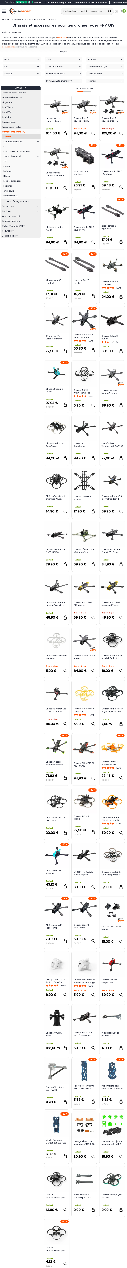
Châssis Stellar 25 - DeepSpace (55, 444)
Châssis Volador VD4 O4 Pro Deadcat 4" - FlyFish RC (112, 497)
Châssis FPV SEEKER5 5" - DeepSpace (83, 873)
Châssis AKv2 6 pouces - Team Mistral (53, 120)
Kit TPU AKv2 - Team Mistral (111, 927)
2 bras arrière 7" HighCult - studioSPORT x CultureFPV (53, 281)
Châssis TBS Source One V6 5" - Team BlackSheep (111, 551)
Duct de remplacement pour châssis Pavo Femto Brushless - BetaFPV (56, 1249)
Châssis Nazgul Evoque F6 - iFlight (54, 763)
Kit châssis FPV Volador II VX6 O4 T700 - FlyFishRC (112, 444)
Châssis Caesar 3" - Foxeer (55, 390)
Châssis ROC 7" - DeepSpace (82, 444)
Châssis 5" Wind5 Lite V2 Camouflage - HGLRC (84, 551)
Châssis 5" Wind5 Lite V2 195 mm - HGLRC (56, 710)
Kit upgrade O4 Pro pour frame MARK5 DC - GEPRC (84, 1142)
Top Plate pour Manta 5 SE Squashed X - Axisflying (84, 1087)
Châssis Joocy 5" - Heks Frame (55, 926)
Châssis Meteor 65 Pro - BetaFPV (56, 657)
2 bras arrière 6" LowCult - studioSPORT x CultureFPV (81, 281)
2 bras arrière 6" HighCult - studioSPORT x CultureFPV (109, 227)
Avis (118, 287)
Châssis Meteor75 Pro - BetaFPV (84, 710)
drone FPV (62, 37)
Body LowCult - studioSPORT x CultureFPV (81, 173)
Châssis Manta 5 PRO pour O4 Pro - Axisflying (84, 228)
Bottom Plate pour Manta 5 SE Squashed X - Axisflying (112, 1087)
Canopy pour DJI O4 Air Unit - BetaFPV (55, 981)
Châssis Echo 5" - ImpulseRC (110, 283)
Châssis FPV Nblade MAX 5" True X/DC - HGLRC (83, 1034)
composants (8, 47)
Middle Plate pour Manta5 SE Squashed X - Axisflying (56, 1141)
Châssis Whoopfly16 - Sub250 (112, 1196)
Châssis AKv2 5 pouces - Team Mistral (81, 119)
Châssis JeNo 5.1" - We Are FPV (84, 657)
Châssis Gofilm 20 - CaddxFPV (55, 819)
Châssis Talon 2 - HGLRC (82, 817)
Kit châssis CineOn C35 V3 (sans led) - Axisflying (111, 819)
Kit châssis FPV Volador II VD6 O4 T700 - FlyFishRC (54, 337)
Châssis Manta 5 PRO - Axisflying (112, 172)
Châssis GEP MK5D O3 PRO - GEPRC (84, 764)
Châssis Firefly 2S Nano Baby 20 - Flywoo (110, 763)
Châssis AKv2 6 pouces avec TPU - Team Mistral (55, 174)
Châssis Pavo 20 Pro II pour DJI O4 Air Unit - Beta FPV (112, 657)
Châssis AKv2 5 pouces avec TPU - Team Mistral (111, 119)
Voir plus (63, 51)
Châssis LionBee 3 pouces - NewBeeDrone (82, 498)
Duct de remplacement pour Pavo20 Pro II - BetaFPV (56, 1196)
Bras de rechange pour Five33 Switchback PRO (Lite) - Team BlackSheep (112, 1034)
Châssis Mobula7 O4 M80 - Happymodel (111, 873)
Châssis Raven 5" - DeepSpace (111, 981)
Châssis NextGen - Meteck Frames (111, 391)
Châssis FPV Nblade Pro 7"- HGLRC (55, 551)
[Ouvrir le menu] (4, 11)
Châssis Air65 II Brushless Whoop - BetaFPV (83, 391)
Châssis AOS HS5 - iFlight (54, 1034)
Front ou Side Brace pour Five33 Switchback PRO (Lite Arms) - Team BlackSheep (56, 1088)
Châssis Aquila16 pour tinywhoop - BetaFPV (112, 710)
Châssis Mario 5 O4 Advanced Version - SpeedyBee (111, 603)
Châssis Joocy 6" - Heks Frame (82, 926)
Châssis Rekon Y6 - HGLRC (111, 337)
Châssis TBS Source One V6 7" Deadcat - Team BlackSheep (56, 604)
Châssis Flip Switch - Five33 (55, 228)
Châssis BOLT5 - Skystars (53, 872)
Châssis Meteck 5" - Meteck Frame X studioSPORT (83, 336)
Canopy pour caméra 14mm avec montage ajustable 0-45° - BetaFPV (84, 981)
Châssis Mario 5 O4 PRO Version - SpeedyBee (83, 603)
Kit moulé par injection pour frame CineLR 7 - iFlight (112, 1142)
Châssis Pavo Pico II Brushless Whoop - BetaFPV (55, 497)
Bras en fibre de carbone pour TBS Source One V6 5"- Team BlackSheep (82, 1196)
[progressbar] (84, 91)
